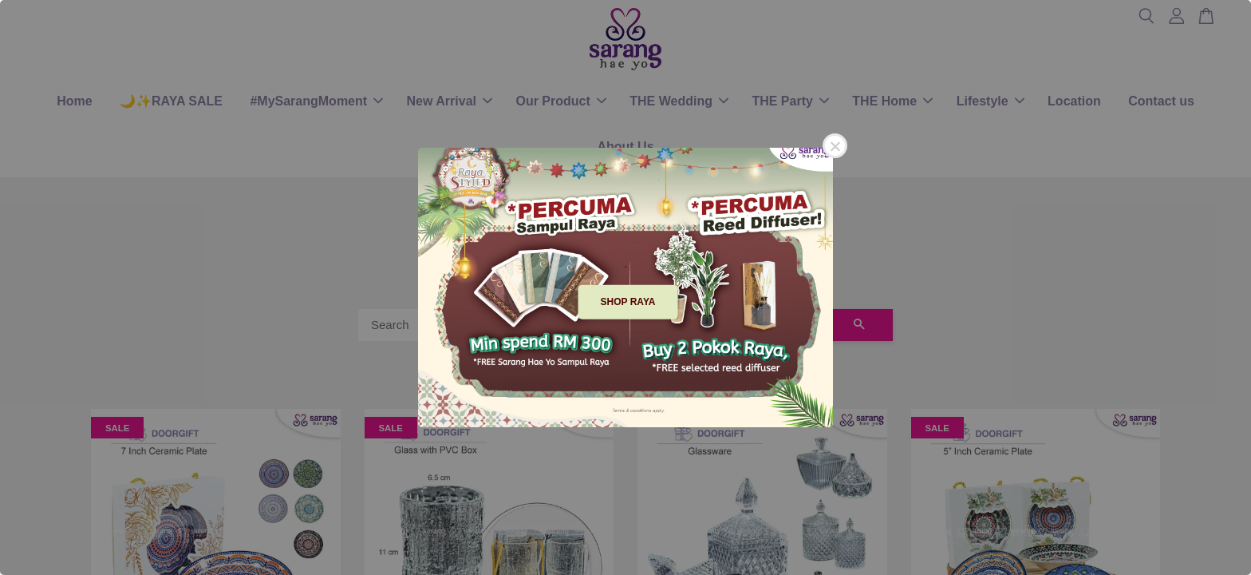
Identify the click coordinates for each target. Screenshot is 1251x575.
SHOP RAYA (628, 301)
